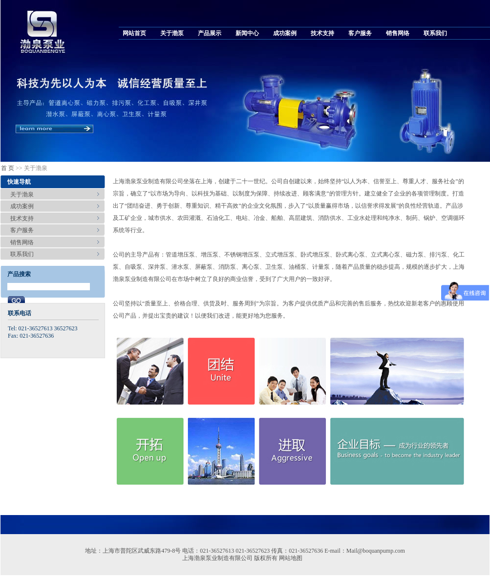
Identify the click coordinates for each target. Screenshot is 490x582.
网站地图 (290, 558)
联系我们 (435, 33)
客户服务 (360, 33)
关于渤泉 (22, 194)
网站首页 (134, 33)
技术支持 (322, 33)
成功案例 (285, 33)
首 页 (7, 168)
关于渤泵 (172, 33)
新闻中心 (247, 33)
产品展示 (209, 33)
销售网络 (397, 33)
